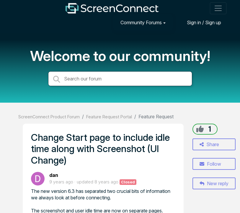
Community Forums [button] (141, 22)
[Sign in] (199, 22)
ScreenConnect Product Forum (49, 116)
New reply (214, 183)
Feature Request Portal (109, 116)
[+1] (200, 129)
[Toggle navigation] (218, 8)
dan (53, 175)
